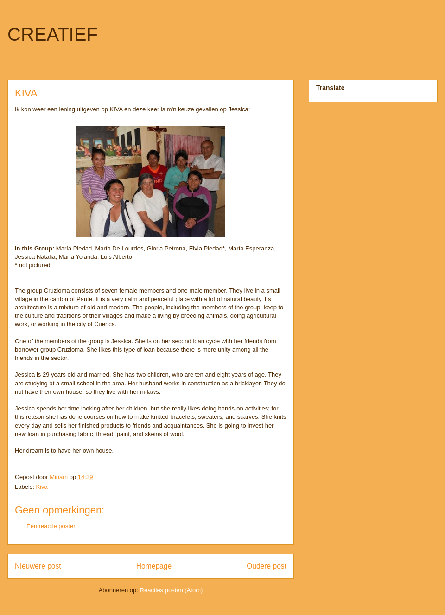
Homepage (154, 566)
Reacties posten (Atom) (171, 590)
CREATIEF (52, 34)
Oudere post (266, 566)
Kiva (42, 486)
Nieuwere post (38, 566)
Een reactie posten (51, 526)
